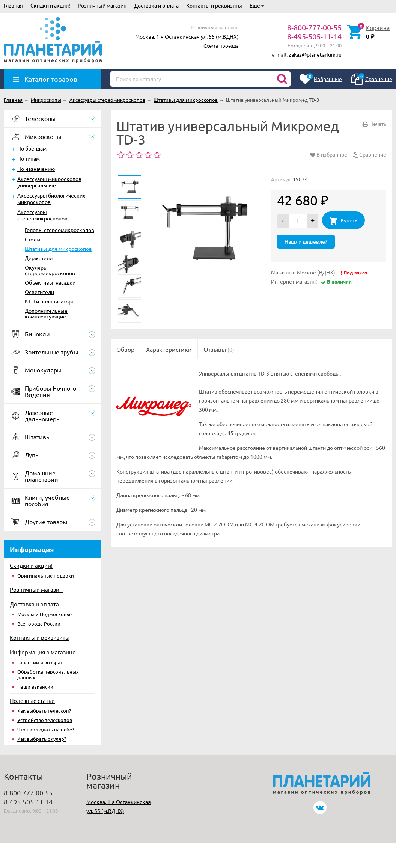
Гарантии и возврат (40, 662)
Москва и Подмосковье (44, 614)
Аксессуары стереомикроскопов (42, 215)
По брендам (32, 148)
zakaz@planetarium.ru (315, 54)
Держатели (39, 258)
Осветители (39, 291)
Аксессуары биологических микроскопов (51, 198)
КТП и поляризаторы (50, 301)
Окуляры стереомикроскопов (50, 270)
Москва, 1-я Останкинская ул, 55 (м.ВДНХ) (187, 36)
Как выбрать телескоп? (44, 710)
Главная (13, 5)
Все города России (38, 623)
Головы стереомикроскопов (59, 229)
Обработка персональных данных (48, 674)
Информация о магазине (42, 652)
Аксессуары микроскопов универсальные (49, 182)
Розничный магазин (102, 5)
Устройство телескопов (44, 720)
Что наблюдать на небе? (45, 729)
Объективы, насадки (50, 282)
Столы (33, 239)
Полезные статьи (32, 700)
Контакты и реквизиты (214, 5)
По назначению (36, 168)
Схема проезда (221, 45)
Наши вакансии (35, 686)
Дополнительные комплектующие (46, 313)
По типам (28, 158)
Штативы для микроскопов (58, 248)
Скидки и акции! (50, 5)
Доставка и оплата (156, 5)
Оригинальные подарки (45, 575)
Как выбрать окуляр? (41, 739)
